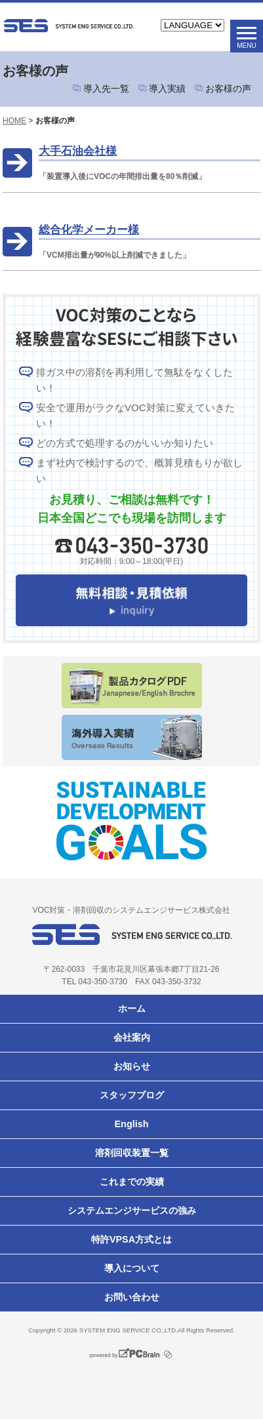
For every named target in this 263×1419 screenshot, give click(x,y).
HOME (14, 120)
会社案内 (131, 1037)
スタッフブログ (132, 1095)
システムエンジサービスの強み (132, 1210)
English (132, 1124)
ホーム (132, 1008)
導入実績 (167, 88)
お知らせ (131, 1066)
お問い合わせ (131, 1297)
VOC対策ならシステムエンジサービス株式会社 (68, 25)
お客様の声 (228, 88)
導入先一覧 (106, 88)
